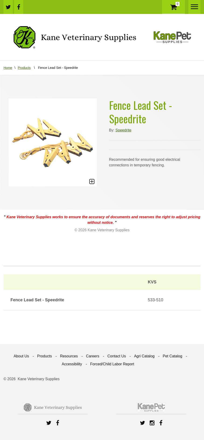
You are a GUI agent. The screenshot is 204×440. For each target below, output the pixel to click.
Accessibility (72, 364)
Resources (69, 356)
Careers (92, 356)
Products (24, 68)
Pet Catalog (172, 356)
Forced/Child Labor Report (112, 364)
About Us (21, 356)
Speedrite (123, 130)
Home (7, 68)
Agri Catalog (144, 356)
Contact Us (116, 356)
